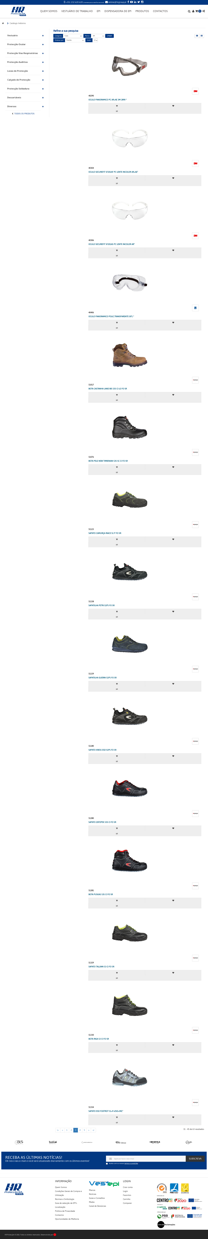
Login (125, 1191)
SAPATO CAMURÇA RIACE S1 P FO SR (104, 533)
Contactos (59, 1215)
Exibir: (89, 40)
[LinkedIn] (134, 2)
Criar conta (128, 1187)
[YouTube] (131, 2)
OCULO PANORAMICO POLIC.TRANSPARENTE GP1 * (111, 316)
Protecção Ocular (16, 44)
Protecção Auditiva (17, 62)
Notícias (92, 1194)
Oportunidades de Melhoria (67, 1219)
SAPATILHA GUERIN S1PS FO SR (102, 677)
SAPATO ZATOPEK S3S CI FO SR (102, 822)
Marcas (92, 1190)
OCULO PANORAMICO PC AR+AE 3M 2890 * (107, 99)
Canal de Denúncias (97, 1206)
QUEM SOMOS (48, 11)
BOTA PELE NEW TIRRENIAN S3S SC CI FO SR (108, 461)
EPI (98, 11)
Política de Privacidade (65, 1211)
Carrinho (126, 1199)
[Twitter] (138, 2)
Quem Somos (61, 1187)
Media (91, 1202)
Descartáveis (14, 97)
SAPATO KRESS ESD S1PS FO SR (102, 750)
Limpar (109, 36)
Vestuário (12, 35)
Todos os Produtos (24, 113)
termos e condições (131, 1163)
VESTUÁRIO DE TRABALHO (77, 11)
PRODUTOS (142, 11)
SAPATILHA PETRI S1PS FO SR (101, 605)
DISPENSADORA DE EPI (117, 11)
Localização (60, 1207)
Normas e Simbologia (64, 1199)
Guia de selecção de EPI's (66, 1203)
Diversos (11, 106)
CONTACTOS (160, 11)
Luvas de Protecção (17, 70)
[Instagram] (141, 2)
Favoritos (127, 1195)
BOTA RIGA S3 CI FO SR (98, 1038)
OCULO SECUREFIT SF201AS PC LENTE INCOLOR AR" (111, 244)
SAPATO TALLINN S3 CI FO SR (101, 966)
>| (93, 1130)
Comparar (127, 1203)
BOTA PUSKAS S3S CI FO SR (100, 894)
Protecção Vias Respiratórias (22, 53)
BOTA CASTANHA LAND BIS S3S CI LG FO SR (107, 388)
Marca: (87, 36)
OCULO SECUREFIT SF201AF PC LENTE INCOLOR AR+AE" (113, 172)
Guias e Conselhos (97, 1198)
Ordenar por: (59, 40)
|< (58, 1130)
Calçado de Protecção (18, 79)
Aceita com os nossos (123, 1163)
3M (97, 36)
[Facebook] (128, 2)
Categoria (58, 36)
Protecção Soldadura (18, 88)
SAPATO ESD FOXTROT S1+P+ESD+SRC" (105, 1111)
